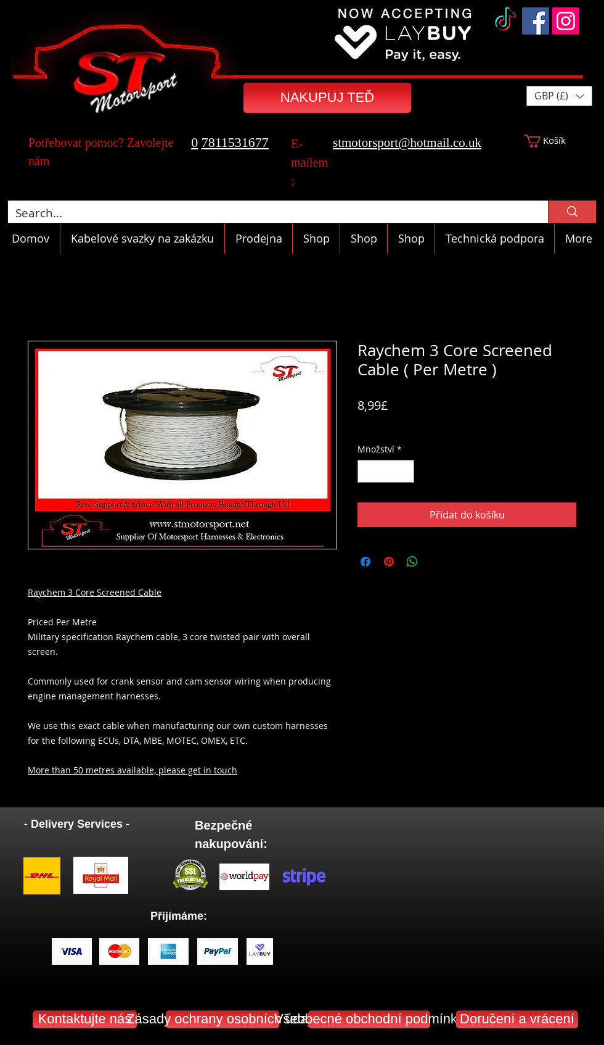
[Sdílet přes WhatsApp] (412, 561)
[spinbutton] (386, 471)
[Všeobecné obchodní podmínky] (369, 1019)
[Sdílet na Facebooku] (365, 561)
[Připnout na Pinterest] (389, 561)
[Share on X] (435, 561)
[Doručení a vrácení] (517, 1019)
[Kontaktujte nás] (85, 1019)
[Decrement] (367, 471)
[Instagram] (565, 21)
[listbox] (559, 96)
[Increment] (404, 471)
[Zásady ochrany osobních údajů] (222, 1019)
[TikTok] (505, 21)
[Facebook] (535, 21)
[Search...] (268, 213)
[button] (559, 96)
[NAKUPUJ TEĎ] (327, 98)
